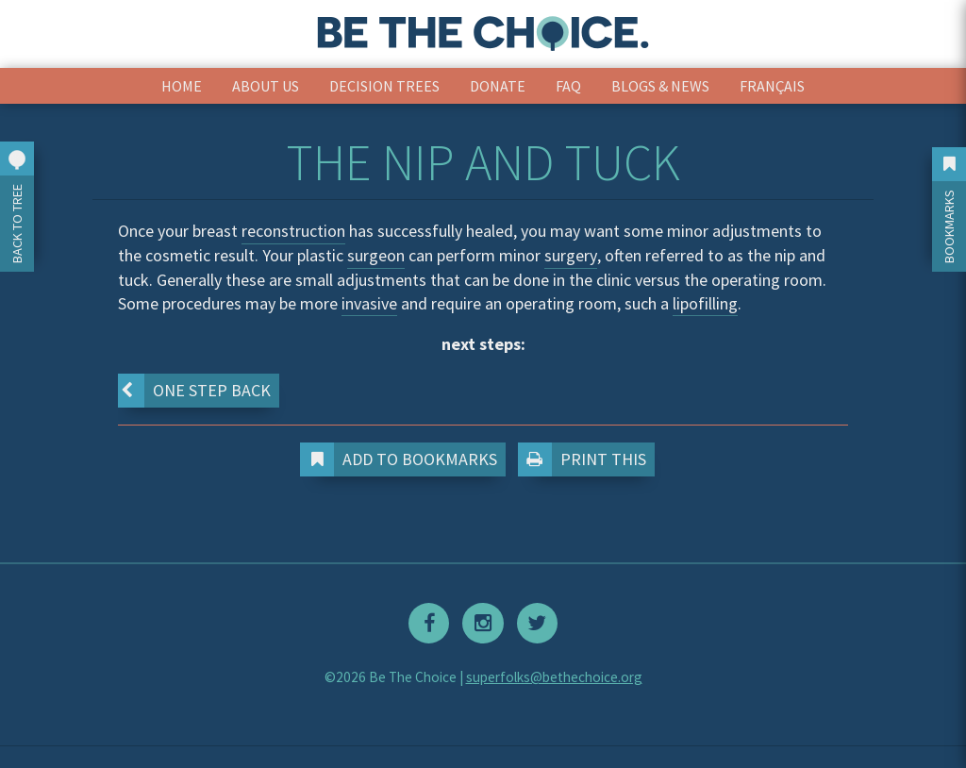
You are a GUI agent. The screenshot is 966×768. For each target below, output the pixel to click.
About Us (265, 85)
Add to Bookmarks (402, 459)
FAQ (568, 85)
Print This (586, 459)
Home (181, 85)
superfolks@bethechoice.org (554, 676)
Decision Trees (384, 85)
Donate (497, 85)
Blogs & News (660, 85)
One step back (194, 391)
